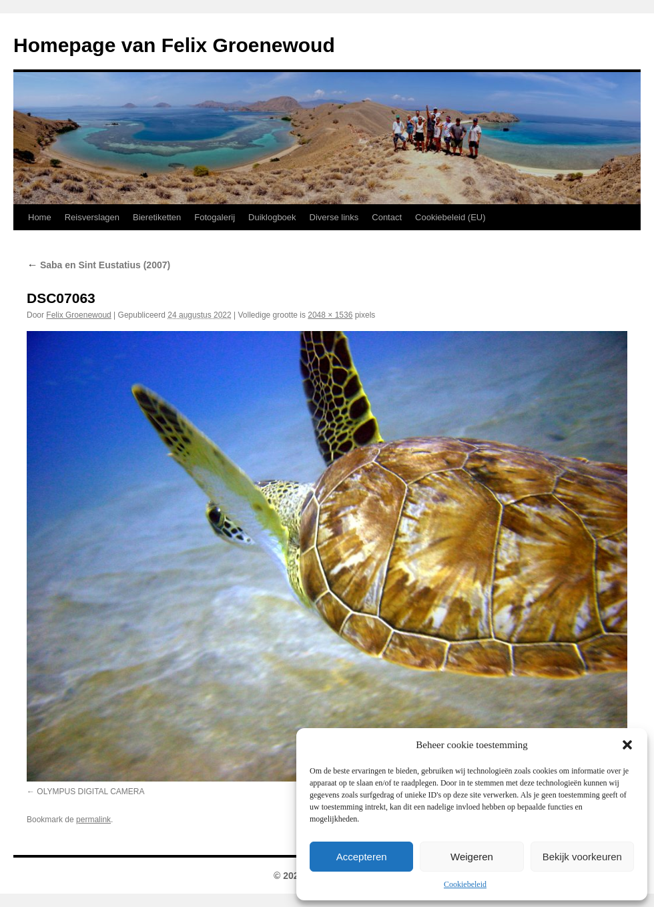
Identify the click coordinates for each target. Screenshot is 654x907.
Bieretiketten (157, 217)
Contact (387, 217)
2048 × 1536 (330, 315)
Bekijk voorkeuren (582, 856)
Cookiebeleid (465, 884)
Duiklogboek (272, 217)
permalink (93, 819)
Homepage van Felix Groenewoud (174, 45)
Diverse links (334, 217)
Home (39, 217)
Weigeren (471, 856)
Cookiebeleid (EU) (450, 217)
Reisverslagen (92, 217)
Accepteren (361, 856)
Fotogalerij (214, 217)
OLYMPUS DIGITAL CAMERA (90, 791)
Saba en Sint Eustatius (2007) (98, 265)
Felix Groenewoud (78, 315)
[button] (627, 744)
